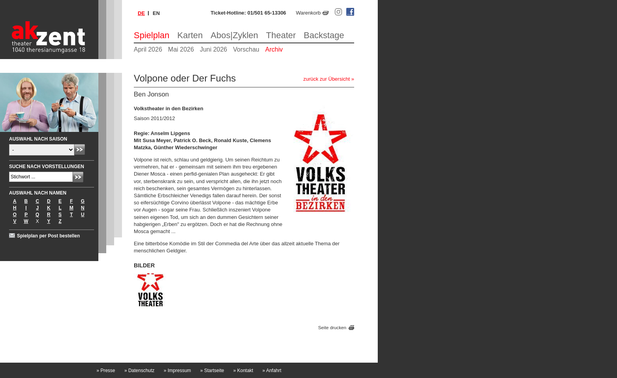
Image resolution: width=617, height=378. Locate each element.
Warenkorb (308, 13)
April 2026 (148, 49)
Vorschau (246, 49)
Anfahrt (271, 370)
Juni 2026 (213, 49)
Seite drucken (332, 327)
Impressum (177, 370)
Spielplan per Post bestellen (48, 236)
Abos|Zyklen (234, 35)
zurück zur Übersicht (326, 79)
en (156, 13)
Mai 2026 (181, 49)
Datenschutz (139, 370)
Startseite (212, 370)
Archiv (274, 49)
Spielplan (152, 35)
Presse (105, 370)
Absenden (79, 149)
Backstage (324, 35)
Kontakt (243, 370)
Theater (281, 35)
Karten (190, 35)
